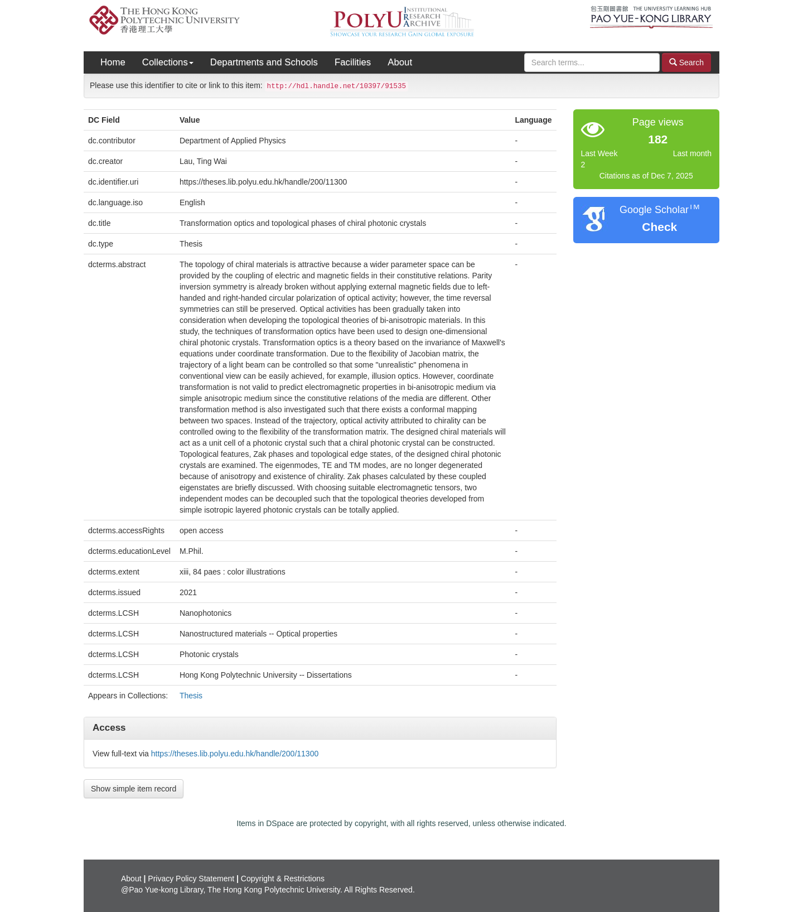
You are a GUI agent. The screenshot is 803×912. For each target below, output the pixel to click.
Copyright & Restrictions (283, 878)
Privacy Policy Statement (191, 878)
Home (112, 62)
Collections (168, 62)
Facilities (353, 62)
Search (686, 62)
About (400, 62)
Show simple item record (133, 788)
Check (659, 226)
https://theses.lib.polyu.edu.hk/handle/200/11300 (234, 753)
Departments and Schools (264, 62)
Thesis (191, 695)
